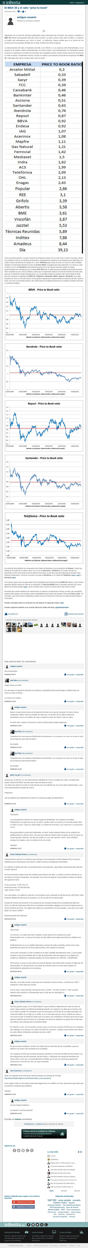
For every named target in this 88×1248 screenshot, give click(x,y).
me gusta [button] (9, 614)
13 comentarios (25, 775)
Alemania (72, 1216)
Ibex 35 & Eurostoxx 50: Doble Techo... (63, 1183)
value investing (75, 1212)
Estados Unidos (60, 1203)
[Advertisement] (41, 647)
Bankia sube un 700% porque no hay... (63, 1163)
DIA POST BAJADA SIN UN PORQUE (63, 1170)
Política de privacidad (41, 1245)
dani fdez (13, 680)
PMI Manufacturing (57, 1207)
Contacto (72, 1245)
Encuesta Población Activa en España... (63, 1176)
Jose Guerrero (15, 1071)
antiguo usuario (26, 17)
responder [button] (80, 674)
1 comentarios (26, 1071)
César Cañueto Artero (18, 854)
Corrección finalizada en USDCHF (62, 1166)
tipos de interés (72, 1207)
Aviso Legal (53, 1245)
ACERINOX (54, 1159)
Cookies (28, 1245)
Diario (52, 1191)
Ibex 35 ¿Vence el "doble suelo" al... (62, 1187)
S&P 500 (52, 1200)
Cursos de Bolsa (71, 1231)
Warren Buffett (53, 1210)
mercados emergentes (60, 1216)
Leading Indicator (63, 1212)
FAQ (78, 1245)
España (72, 1203)
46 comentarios (23, 680)
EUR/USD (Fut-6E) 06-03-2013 (61, 1173)
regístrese (40, 1124)
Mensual (77, 1191)
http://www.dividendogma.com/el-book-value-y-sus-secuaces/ (27, 1078)
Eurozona (61, 1214)
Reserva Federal (54, 1205)
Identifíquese (29, 1124)
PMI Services (52, 1212)
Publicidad (63, 1245)
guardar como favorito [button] (74, 614)
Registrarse (80, 3)
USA (54, 1214)
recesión (77, 1200)
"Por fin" (53, 1156)
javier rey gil (15, 775)
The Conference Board (71, 1205)
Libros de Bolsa (44, 1231)
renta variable (64, 1200)
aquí (73, 575)
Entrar (72, 3)
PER (63, 1210)
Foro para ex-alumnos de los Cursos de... (64, 1180)
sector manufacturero (73, 1210)
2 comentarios (32, 854)
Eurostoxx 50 (70, 1214)
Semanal (64, 1191)
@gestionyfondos (62, 607)
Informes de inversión (16, 1232)
